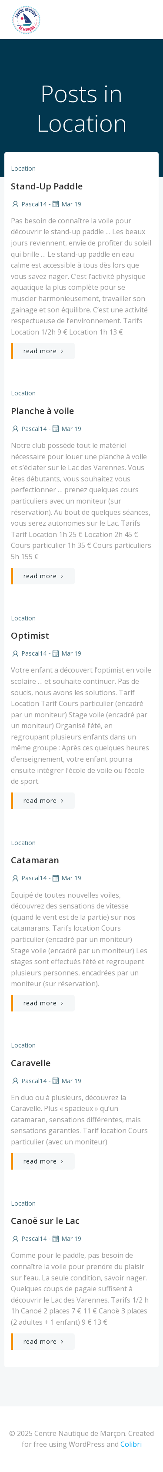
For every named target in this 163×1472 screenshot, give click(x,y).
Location (23, 168)
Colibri (131, 1444)
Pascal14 (29, 204)
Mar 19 (66, 204)
